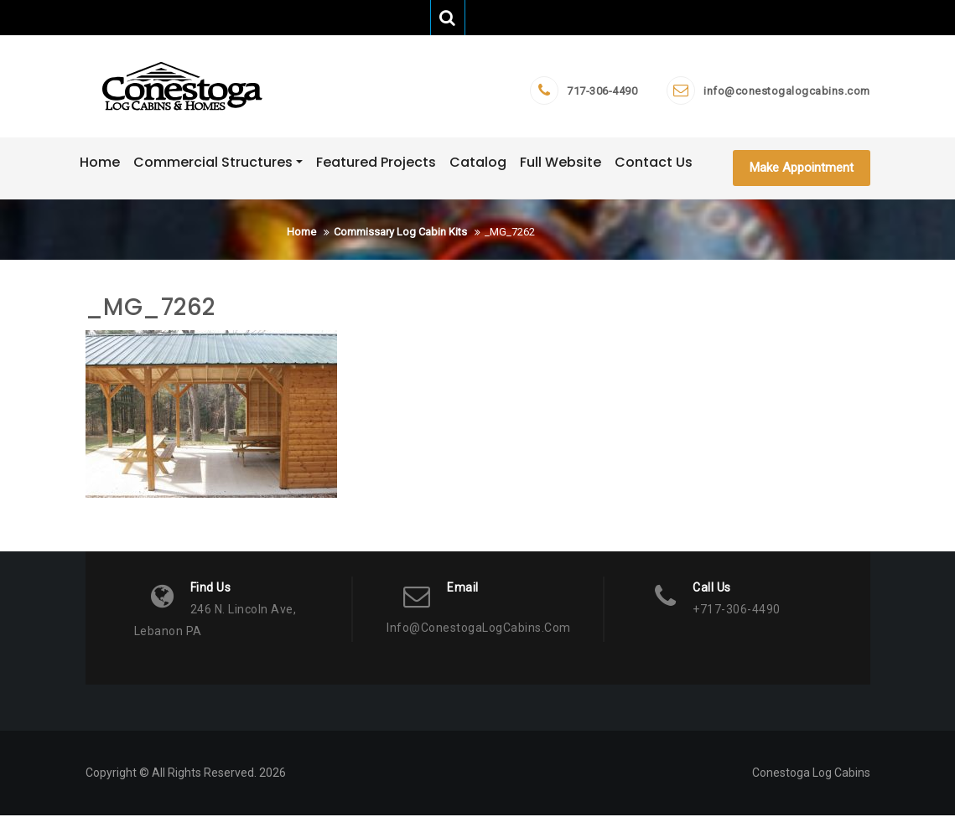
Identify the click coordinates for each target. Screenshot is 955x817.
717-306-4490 (602, 91)
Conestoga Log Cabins (811, 774)
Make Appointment (802, 168)
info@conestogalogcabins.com (786, 91)
